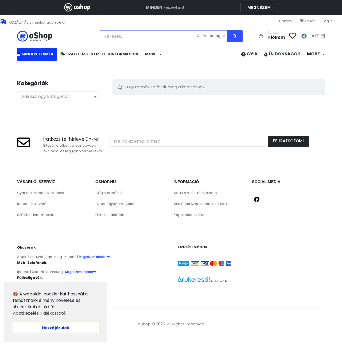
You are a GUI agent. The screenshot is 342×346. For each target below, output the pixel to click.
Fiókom (285, 21)
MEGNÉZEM (259, 7)
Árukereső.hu (219, 281)
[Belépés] (261, 36)
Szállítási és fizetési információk (99, 54)
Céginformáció (108, 192)
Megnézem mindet (94, 257)
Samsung (53, 256)
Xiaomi (70, 256)
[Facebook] (304, 36)
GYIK (249, 54)
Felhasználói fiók (109, 214)
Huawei (36, 256)
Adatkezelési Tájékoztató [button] (39, 313)
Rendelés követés (32, 203)
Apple (22, 256)
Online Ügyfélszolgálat (114, 203)
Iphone (23, 271)
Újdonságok (282, 54)
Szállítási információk (35, 214)
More (154, 54)
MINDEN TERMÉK (35, 54)
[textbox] (58, 97)
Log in (328, 21)
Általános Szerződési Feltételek (200, 203)
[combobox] (58, 97)
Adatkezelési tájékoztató (195, 192)
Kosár (307, 21)
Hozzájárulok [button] (55, 327)
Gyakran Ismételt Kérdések (40, 192)
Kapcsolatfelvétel (189, 214)
